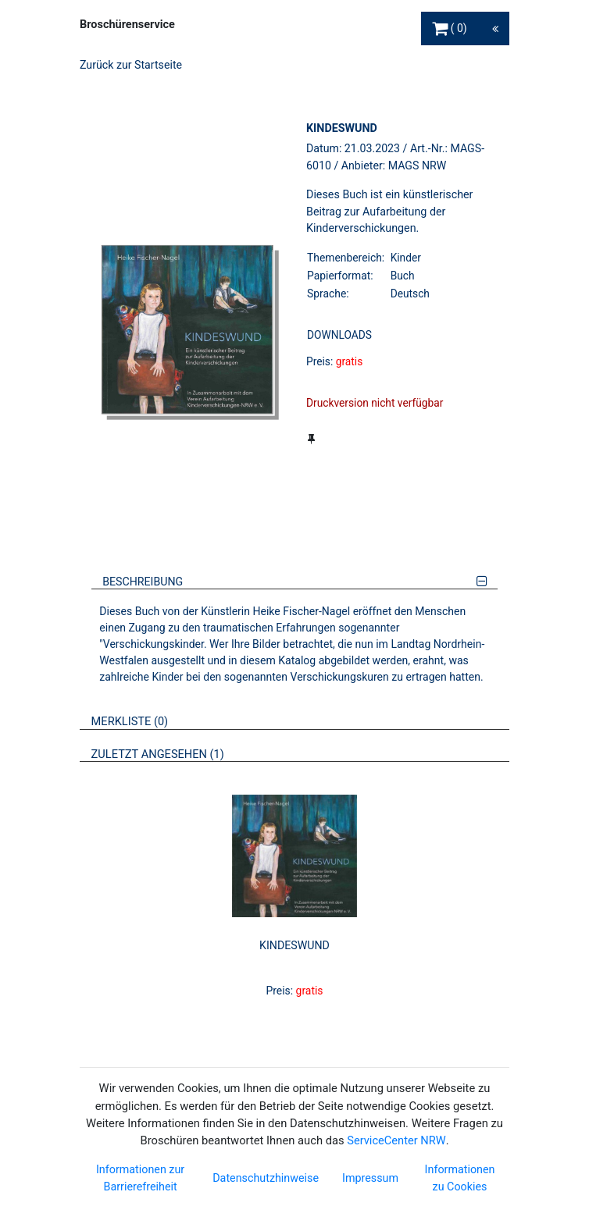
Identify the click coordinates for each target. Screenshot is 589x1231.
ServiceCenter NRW (396, 1140)
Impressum (370, 1178)
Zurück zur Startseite (131, 65)
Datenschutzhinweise (265, 1178)
